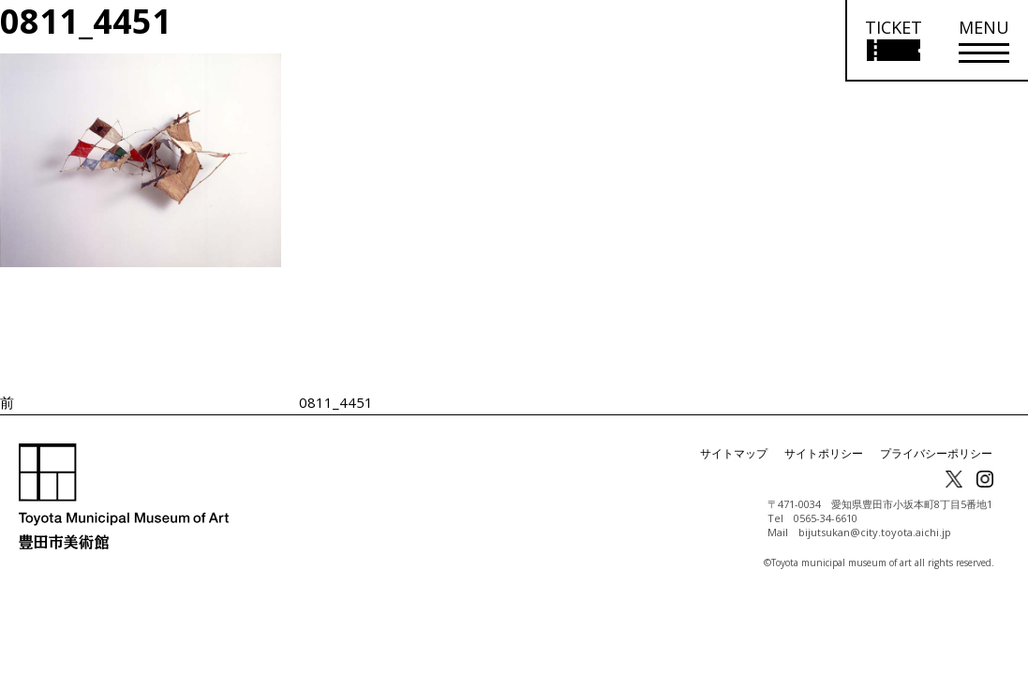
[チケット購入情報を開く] (892, 41)
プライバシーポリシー (936, 453)
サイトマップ (733, 453)
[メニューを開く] (984, 41)
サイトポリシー (823, 453)
